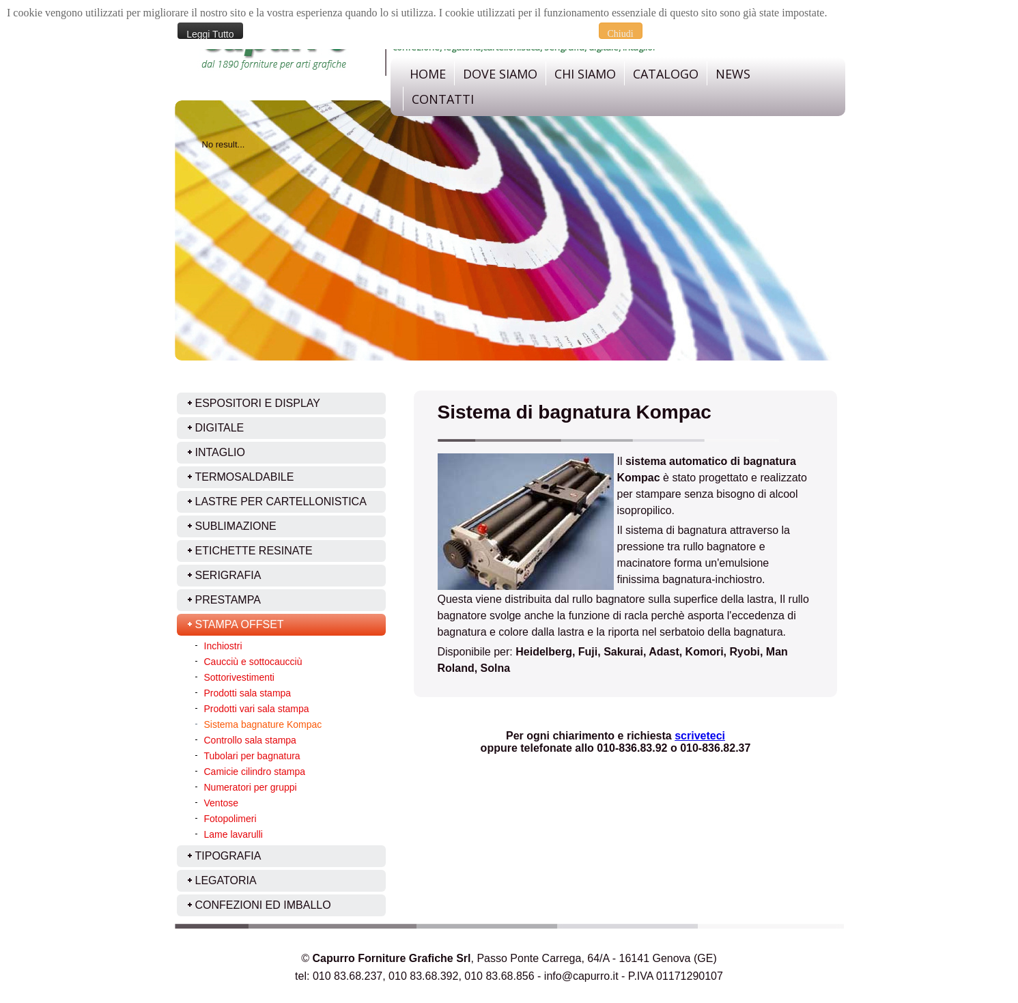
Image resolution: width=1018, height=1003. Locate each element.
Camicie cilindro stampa (255, 771)
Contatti (443, 99)
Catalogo (665, 74)
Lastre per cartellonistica (281, 501)
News (733, 74)
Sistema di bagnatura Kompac (574, 412)
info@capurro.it (581, 976)
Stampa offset (239, 624)
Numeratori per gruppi (250, 787)
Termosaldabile (244, 477)
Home (428, 74)
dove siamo (500, 74)
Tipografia (228, 856)
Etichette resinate (254, 550)
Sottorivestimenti (239, 677)
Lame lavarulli (233, 834)
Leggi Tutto (210, 34)
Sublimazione (236, 526)
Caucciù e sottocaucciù (253, 661)
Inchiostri (223, 645)
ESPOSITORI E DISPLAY (257, 403)
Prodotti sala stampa (248, 693)
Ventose (221, 802)
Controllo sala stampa (250, 740)
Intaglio (220, 452)
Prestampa (228, 600)
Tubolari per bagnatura (252, 755)
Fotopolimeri (230, 818)
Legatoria (226, 880)
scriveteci (700, 735)
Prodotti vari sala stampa (256, 708)
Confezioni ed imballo (263, 905)
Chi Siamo (585, 74)
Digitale (219, 428)
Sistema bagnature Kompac (263, 724)
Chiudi (621, 34)
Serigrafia (228, 575)
